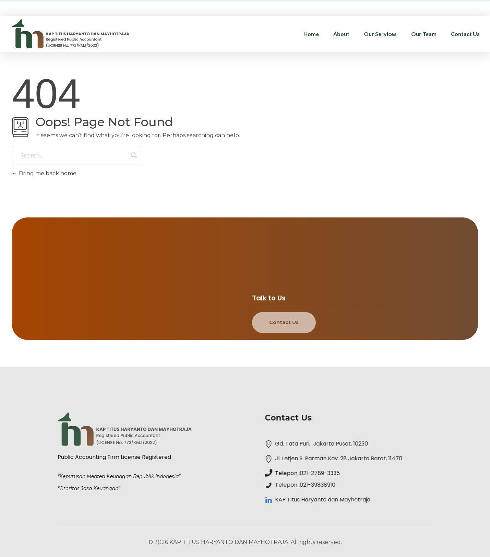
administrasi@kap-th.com (400, 7)
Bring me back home (44, 173)
